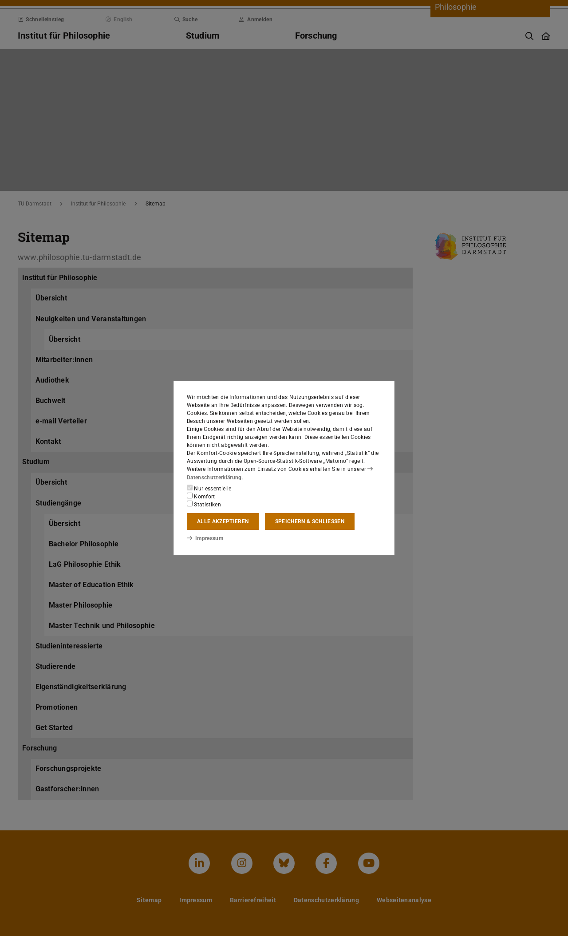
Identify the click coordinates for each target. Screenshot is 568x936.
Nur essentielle (209, 488)
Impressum (205, 538)
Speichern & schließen (309, 521)
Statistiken (204, 504)
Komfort (201, 496)
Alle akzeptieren (222, 521)
